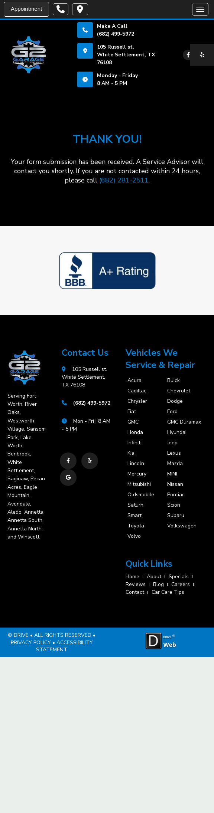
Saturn (135, 505)
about (154, 576)
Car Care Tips (168, 592)
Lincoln (135, 463)
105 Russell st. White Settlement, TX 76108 (126, 54)
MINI (172, 474)
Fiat (131, 411)
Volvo (134, 536)
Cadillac (136, 391)
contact (135, 592)
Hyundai (177, 432)
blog (158, 584)
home (132, 576)
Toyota (135, 526)
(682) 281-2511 (124, 180)
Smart (134, 515)
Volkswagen (182, 526)
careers (180, 584)
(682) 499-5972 (115, 33)
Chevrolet (178, 391)
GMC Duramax (182, 422)
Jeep (172, 443)
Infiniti (134, 443)
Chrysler (137, 401)
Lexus (174, 453)
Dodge (175, 401)
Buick (173, 380)
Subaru (175, 515)
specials (179, 576)
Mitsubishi (139, 484)
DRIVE (21, 635)
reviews (136, 584)
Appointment (26, 9)
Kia (130, 453)
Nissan (175, 484)
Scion (173, 505)
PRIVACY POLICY (31, 642)
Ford (172, 411)
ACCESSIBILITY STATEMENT (64, 646)
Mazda (175, 463)
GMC (133, 422)
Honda (135, 432)
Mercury (136, 474)
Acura (134, 380)
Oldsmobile (140, 494)
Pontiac (176, 494)
